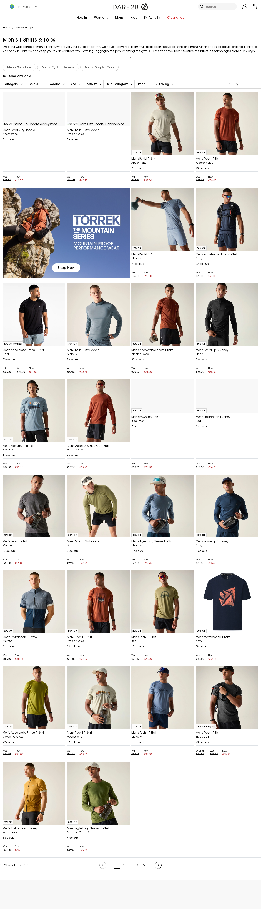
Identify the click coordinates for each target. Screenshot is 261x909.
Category (14, 82)
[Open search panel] (217, 6)
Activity (94, 82)
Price (144, 82)
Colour (36, 82)
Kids (133, 17)
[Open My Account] (245, 6)
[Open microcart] (254, 6)
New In (81, 17)
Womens (101, 17)
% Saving (165, 82)
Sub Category (120, 82)
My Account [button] (102, 886)
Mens (119, 17)
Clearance (176, 17)
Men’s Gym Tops (19, 65)
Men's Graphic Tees (99, 65)
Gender (57, 82)
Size (76, 82)
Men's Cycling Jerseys (58, 65)
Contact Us (173, 886)
